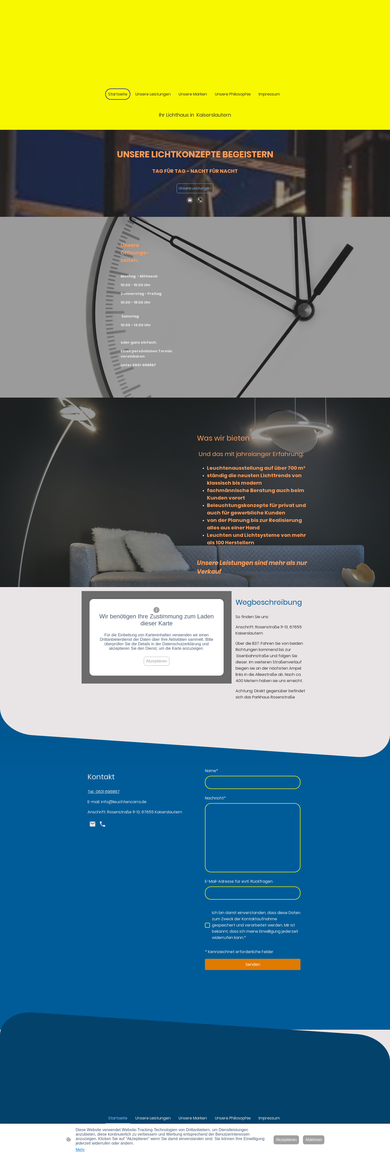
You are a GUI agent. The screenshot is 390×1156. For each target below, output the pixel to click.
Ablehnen (313, 1140)
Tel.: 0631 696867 (104, 791)
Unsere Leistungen (195, 188)
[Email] (190, 200)
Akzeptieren (156, 661)
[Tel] (200, 200)
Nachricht (215, 798)
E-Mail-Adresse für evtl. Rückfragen (239, 881)
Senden (252, 964)
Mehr (80, 1150)
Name (211, 771)
